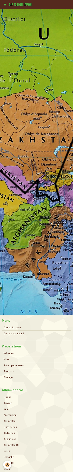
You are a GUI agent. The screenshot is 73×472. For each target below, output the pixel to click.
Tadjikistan (9, 433)
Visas (6, 359)
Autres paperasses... (15, 365)
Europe (7, 397)
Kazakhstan (10, 421)
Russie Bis (9, 463)
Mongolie (9, 457)
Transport (9, 371)
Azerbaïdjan (10, 415)
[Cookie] (7, 465)
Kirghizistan (10, 439)
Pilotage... (9, 377)
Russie (7, 451)
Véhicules (9, 353)
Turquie (8, 403)
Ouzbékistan (10, 427)
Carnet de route (12, 327)
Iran (6, 409)
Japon (7, 469)
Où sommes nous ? (14, 333)
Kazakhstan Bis (11, 445)
